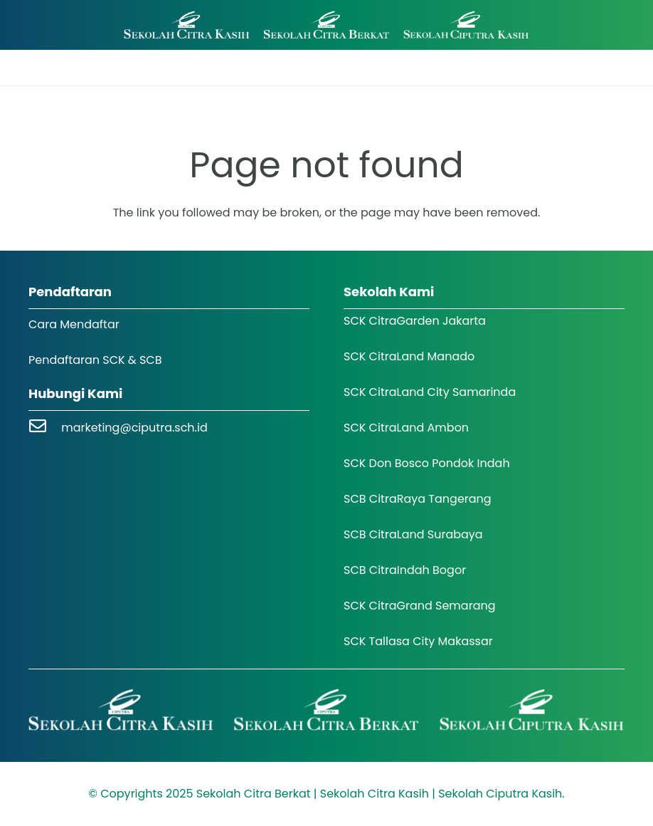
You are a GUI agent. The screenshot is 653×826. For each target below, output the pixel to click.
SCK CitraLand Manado (409, 356)
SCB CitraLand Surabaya (413, 534)
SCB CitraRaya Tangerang (418, 499)
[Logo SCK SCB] (326, 25)
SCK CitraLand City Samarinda (430, 392)
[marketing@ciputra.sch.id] (44, 427)
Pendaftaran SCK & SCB (95, 360)
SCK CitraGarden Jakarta (415, 321)
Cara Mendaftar (74, 324)
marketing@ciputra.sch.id (134, 427)
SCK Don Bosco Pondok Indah (427, 463)
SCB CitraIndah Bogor (405, 570)
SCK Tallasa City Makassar (418, 641)
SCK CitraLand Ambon (406, 427)
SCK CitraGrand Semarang (420, 605)
